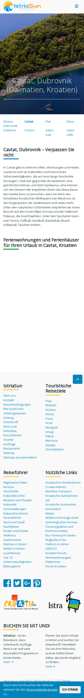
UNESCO (51, 549)
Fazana (50, 410)
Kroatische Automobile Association (60, 506)
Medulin (50, 405)
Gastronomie (12, 540)
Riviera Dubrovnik (10, 123)
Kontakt (8, 400)
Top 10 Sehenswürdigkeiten (17, 559)
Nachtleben (11, 527)
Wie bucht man (13, 409)
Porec (49, 419)
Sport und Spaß (14, 522)
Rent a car (10, 426)
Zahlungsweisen (14, 413)
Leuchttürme (11, 553)
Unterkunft (10, 422)
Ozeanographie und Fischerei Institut (59, 529)
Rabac (49, 436)
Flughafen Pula (55, 540)
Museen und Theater (17, 500)
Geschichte (11, 491)
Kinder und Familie (15, 531)
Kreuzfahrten (12, 435)
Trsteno (29, 130)
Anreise (8, 487)
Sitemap (9, 453)
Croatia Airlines (55, 487)
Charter (8, 440)
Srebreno (9, 130)
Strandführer (12, 518)
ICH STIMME (70, 689)
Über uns (9, 395)
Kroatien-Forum (56, 553)
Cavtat (28, 121)
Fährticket (10, 431)
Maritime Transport (58, 491)
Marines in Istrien (15, 544)
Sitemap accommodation (20, 457)
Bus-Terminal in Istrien (60, 535)
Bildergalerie (12, 566)
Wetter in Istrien (14, 549)
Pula (48, 401)
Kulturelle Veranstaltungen (14, 506)
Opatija (50, 445)
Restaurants (11, 448)
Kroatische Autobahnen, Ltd (61, 498)
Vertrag (8, 418)
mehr (8, 662)
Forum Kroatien (55, 566)
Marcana (51, 441)
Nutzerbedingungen (17, 404)
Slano (70, 121)
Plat (48, 121)
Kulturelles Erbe (14, 496)
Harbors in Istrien (57, 544)
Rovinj (49, 414)
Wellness (9, 535)
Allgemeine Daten (15, 482)
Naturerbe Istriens (15, 513)
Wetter (50, 513)
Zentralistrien (54, 449)
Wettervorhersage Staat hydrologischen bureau (61, 520)
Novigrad (51, 427)
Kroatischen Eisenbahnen (63, 482)
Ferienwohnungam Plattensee (58, 559)
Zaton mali (49, 132)
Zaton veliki (70, 132)
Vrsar (49, 423)
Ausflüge (9, 444)
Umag (49, 432)
